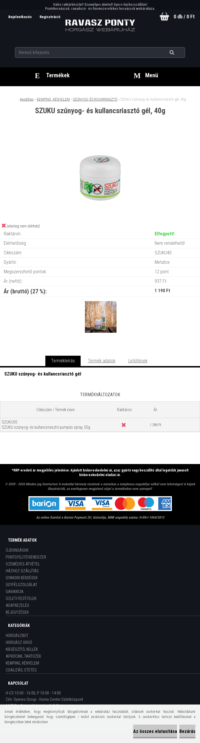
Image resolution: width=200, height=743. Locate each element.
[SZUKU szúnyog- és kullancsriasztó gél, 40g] (100, 138)
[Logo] (100, 25)
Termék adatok (101, 360)
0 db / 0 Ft (184, 17)
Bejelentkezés (20, 17)
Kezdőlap (27, 99)
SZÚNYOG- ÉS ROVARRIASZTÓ (95, 99)
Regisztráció (49, 17)
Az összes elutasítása (155, 731)
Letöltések (137, 360)
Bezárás (187, 731)
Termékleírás (63, 360)
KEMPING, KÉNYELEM (53, 99)
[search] (179, 52)
